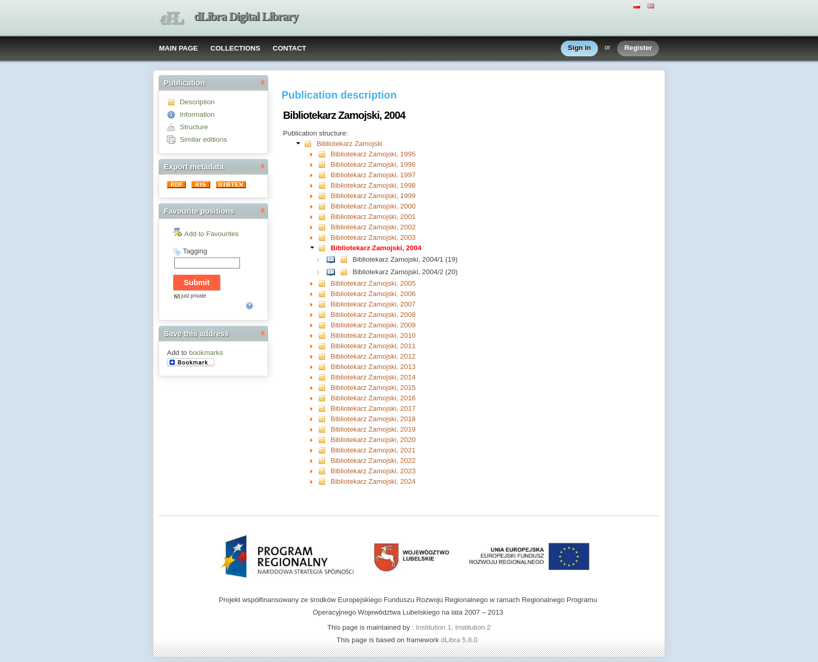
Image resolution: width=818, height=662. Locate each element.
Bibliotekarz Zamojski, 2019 (373, 429)
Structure (194, 127)
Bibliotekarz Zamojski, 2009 (373, 325)
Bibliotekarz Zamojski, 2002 (373, 227)
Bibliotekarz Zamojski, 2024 (373, 481)
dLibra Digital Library (246, 16)
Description (197, 102)
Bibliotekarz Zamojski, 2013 (373, 367)
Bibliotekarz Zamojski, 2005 (373, 283)
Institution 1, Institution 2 (453, 627)
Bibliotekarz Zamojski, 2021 (373, 450)
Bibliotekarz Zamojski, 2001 (373, 216)
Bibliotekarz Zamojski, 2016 (373, 398)
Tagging (195, 251)
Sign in (579, 48)
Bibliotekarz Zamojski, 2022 (373, 460)
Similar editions (203, 139)
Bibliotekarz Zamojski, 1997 (373, 175)
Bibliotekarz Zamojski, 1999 (373, 196)
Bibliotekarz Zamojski (349, 144)
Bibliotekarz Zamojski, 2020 (373, 440)
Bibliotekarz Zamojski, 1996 (373, 164)
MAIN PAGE (178, 48)
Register (638, 48)
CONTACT (289, 48)
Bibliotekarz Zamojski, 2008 (373, 314)
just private (193, 296)
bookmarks (206, 353)
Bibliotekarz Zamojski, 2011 (373, 346)
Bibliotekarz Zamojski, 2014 (373, 377)
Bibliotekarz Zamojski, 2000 (373, 206)
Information (197, 114)
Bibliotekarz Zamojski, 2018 (373, 419)
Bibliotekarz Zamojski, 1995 (373, 154)
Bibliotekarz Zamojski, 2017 (373, 408)
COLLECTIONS (235, 48)
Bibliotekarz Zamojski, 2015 (373, 387)
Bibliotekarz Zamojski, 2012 (373, 356)
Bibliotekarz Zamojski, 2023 (373, 471)
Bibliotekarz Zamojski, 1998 (373, 185)
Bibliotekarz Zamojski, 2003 (373, 237)
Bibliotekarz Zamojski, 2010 (373, 335)
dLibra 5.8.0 (460, 640)
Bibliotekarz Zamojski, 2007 (373, 304)
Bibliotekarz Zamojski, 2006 (373, 294)
